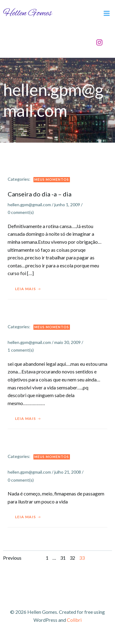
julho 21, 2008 (67, 472)
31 (63, 558)
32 (72, 558)
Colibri (74, 620)
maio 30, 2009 (67, 342)
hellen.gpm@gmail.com (29, 204)
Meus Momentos (51, 179)
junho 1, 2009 (67, 204)
